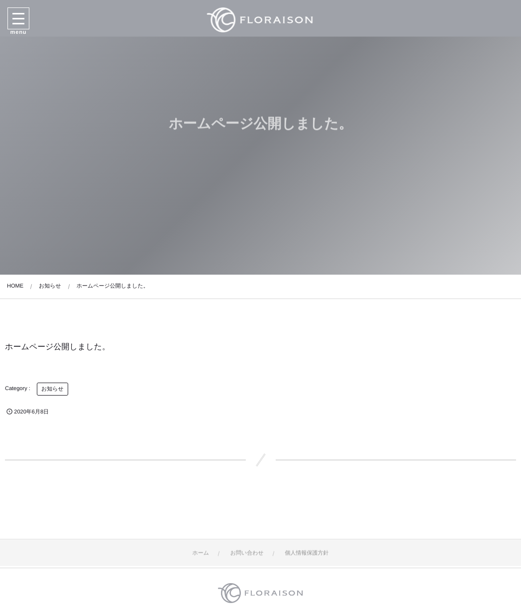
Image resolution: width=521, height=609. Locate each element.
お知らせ (52, 389)
